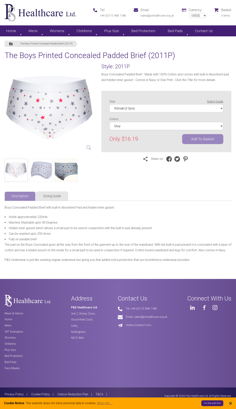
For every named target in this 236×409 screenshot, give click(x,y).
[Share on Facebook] (170, 159)
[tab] (20, 196)
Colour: (114, 119)
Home (11, 31)
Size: (166, 101)
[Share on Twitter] (178, 159)
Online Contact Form (138, 325)
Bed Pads (175, 31)
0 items (225, 15)
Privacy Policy (14, 394)
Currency (195, 10)
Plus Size (111, 31)
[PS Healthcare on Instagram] (215, 308)
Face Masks (12, 368)
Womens (57, 31)
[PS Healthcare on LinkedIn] (192, 308)
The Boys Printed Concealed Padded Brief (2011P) (46, 43)
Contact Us (204, 31)
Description (20, 196)
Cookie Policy (40, 394)
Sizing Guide (215, 101)
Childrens (84, 31)
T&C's (99, 394)
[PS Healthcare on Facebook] (203, 308)
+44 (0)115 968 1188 (113, 15)
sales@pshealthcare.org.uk (157, 15)
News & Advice (14, 313)
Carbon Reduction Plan (72, 394)
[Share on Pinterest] (186, 159)
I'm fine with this (212, 403)
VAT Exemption (14, 331)
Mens (33, 31)
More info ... (105, 403)
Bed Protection (143, 31)
